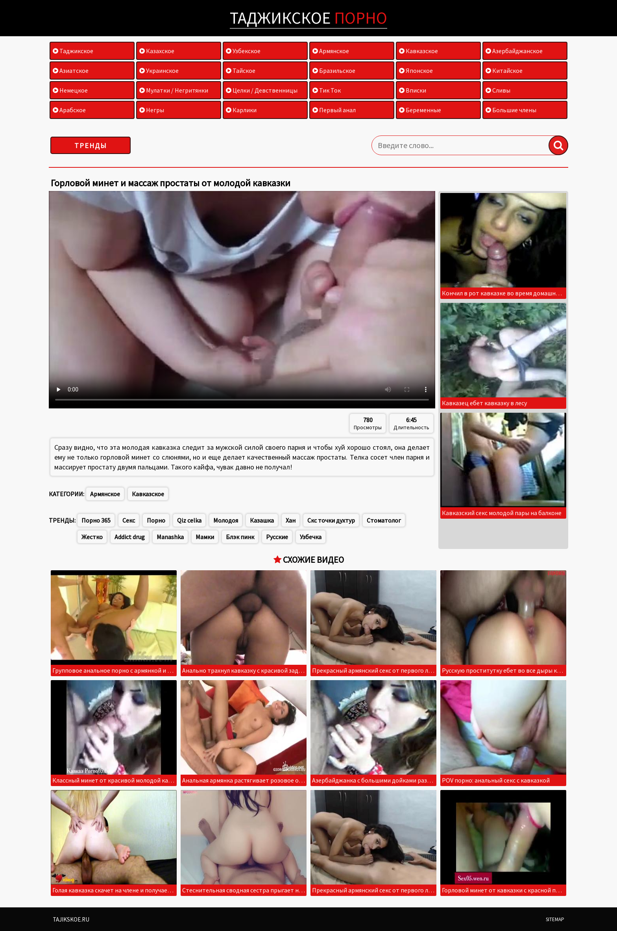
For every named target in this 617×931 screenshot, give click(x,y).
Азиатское (71, 70)
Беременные (420, 110)
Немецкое (70, 90)
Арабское (69, 110)
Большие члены (511, 110)
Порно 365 (96, 520)
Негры (151, 110)
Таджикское (308, 17)
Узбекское (243, 51)
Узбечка (310, 537)
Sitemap (555, 919)
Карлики (241, 110)
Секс (128, 520)
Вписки (412, 90)
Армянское (330, 51)
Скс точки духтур (331, 520)
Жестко (92, 537)
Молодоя (225, 520)
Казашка (262, 520)
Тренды (90, 145)
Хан (291, 520)
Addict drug (130, 537)
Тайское (240, 70)
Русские (277, 537)
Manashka (170, 537)
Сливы (498, 90)
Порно (156, 520)
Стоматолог (384, 520)
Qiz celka (189, 520)
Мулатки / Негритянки (173, 90)
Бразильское (333, 70)
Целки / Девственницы (261, 90)
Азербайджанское (514, 51)
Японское (416, 70)
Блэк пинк (240, 537)
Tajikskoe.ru (71, 919)
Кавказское (418, 51)
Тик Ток (326, 90)
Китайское (504, 70)
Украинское (159, 70)
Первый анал (334, 110)
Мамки (205, 537)
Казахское (156, 51)
